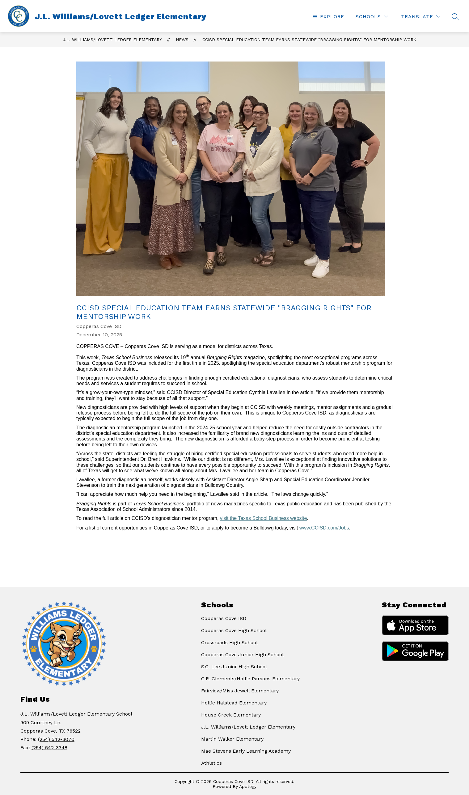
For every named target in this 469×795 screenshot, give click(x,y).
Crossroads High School (229, 642)
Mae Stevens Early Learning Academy (246, 751)
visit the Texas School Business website (263, 518)
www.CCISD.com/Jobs (324, 527)
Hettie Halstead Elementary (234, 703)
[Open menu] (327, 16)
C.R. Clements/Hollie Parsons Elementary (250, 679)
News (182, 39)
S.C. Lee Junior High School (234, 667)
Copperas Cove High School (234, 630)
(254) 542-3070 (56, 739)
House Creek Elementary (231, 715)
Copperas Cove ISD (223, 618)
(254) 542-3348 (49, 747)
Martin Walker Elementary (232, 739)
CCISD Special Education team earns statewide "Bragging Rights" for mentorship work (309, 39)
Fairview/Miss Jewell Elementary (240, 691)
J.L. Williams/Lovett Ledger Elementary (112, 39)
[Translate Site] (420, 16)
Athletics (211, 763)
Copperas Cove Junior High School (242, 654)
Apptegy (247, 786)
